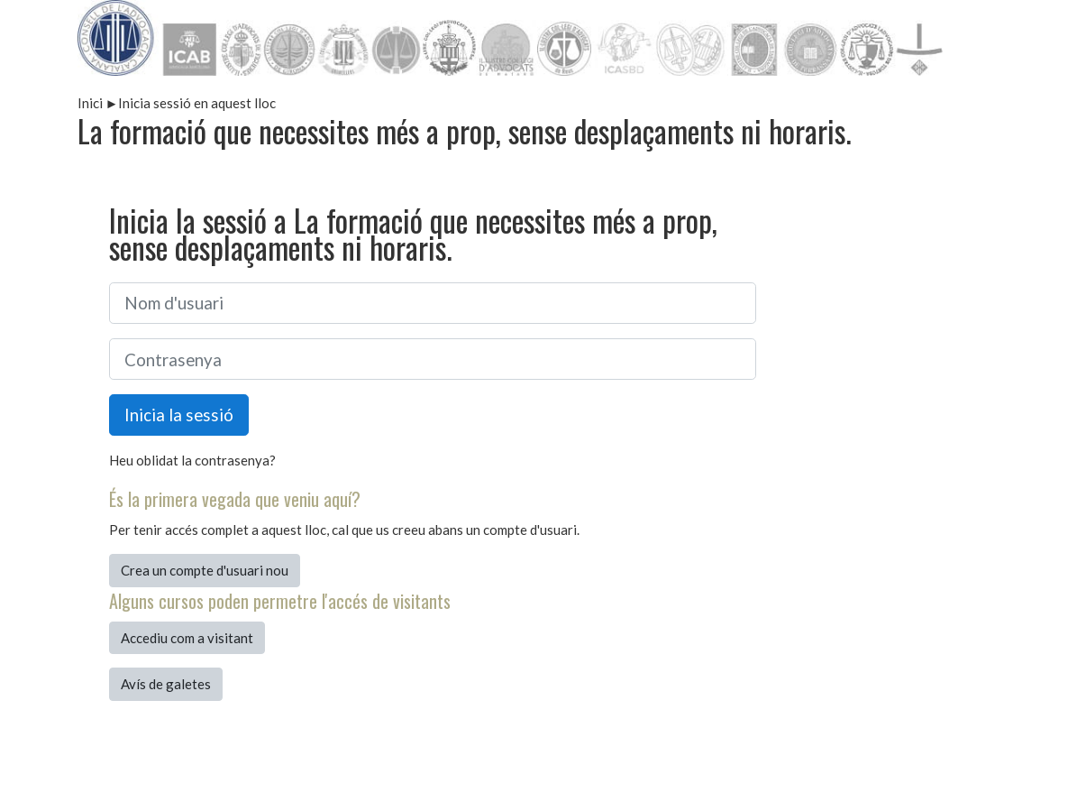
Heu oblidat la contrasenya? (192, 460)
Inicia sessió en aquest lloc (197, 103)
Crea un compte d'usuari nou (204, 570)
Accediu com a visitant (187, 638)
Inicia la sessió (178, 414)
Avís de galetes (166, 684)
